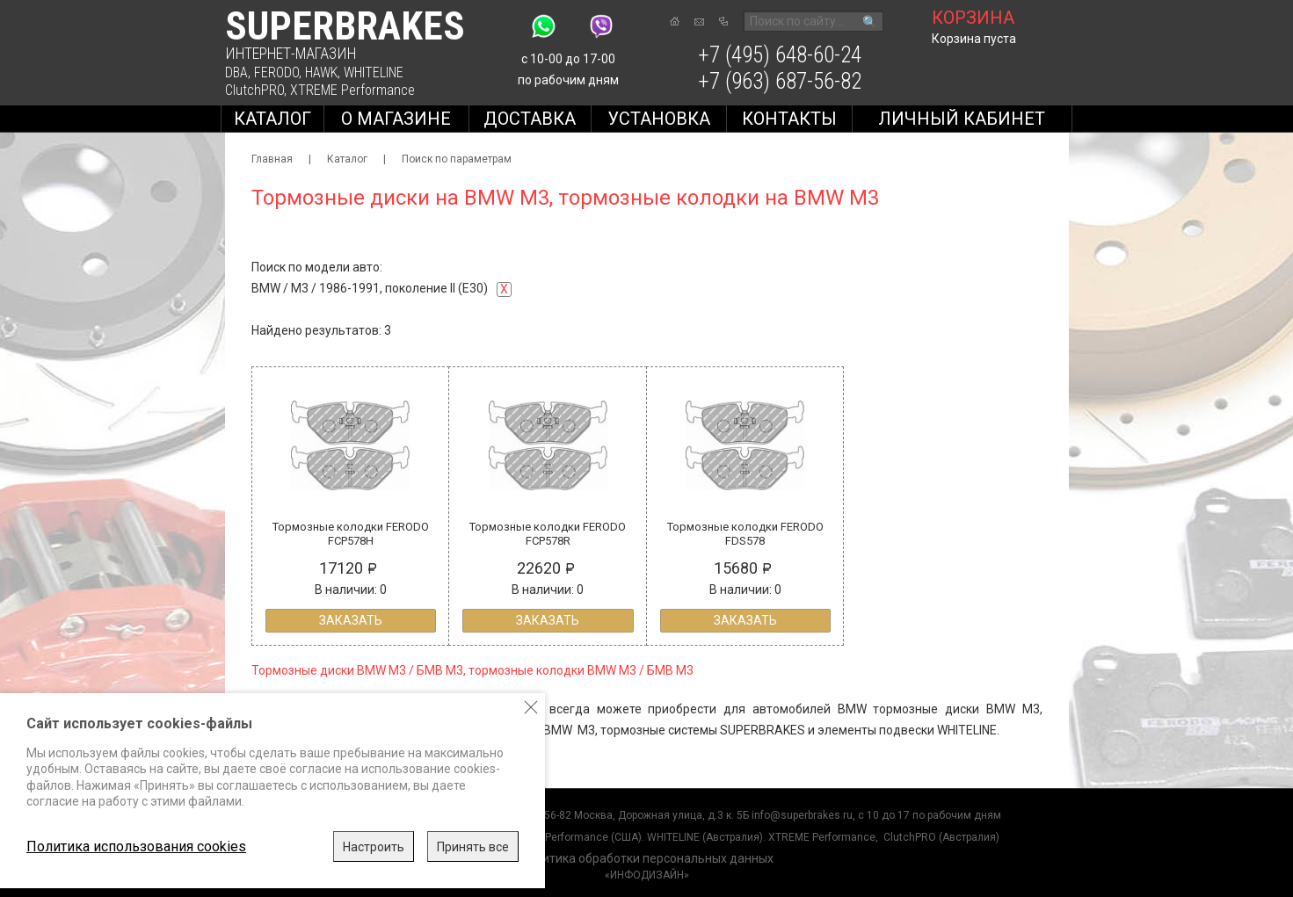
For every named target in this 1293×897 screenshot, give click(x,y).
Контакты (789, 118)
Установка (658, 118)
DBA (236, 72)
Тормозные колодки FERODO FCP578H (350, 533)
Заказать (350, 620)
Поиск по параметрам (457, 159)
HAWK (321, 72)
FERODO (276, 72)
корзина (973, 18)
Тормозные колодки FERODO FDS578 (745, 533)
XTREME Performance (352, 90)
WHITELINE (373, 72)
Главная (272, 159)
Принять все (473, 847)
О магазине (396, 118)
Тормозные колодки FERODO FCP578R (547, 533)
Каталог (272, 118)
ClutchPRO (254, 90)
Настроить (373, 847)
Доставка (529, 118)
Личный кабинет (961, 118)
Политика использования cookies (136, 846)
